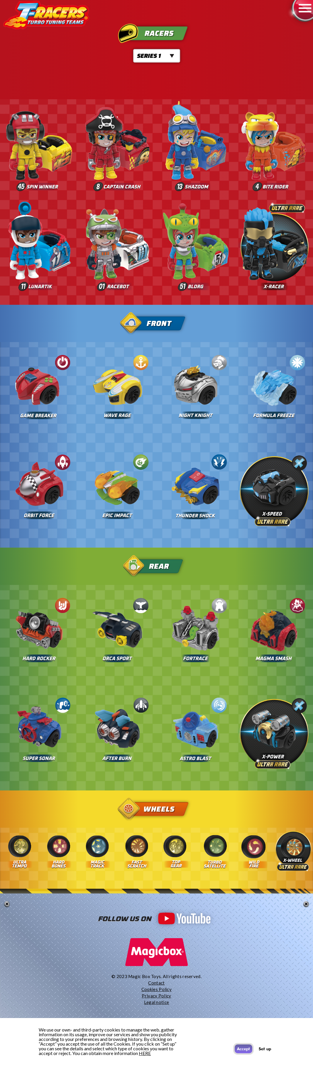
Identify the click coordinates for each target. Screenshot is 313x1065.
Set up (265, 1048)
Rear (157, 566)
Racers (157, 33)
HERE (145, 1053)
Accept (243, 1048)
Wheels (157, 809)
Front (156, 323)
